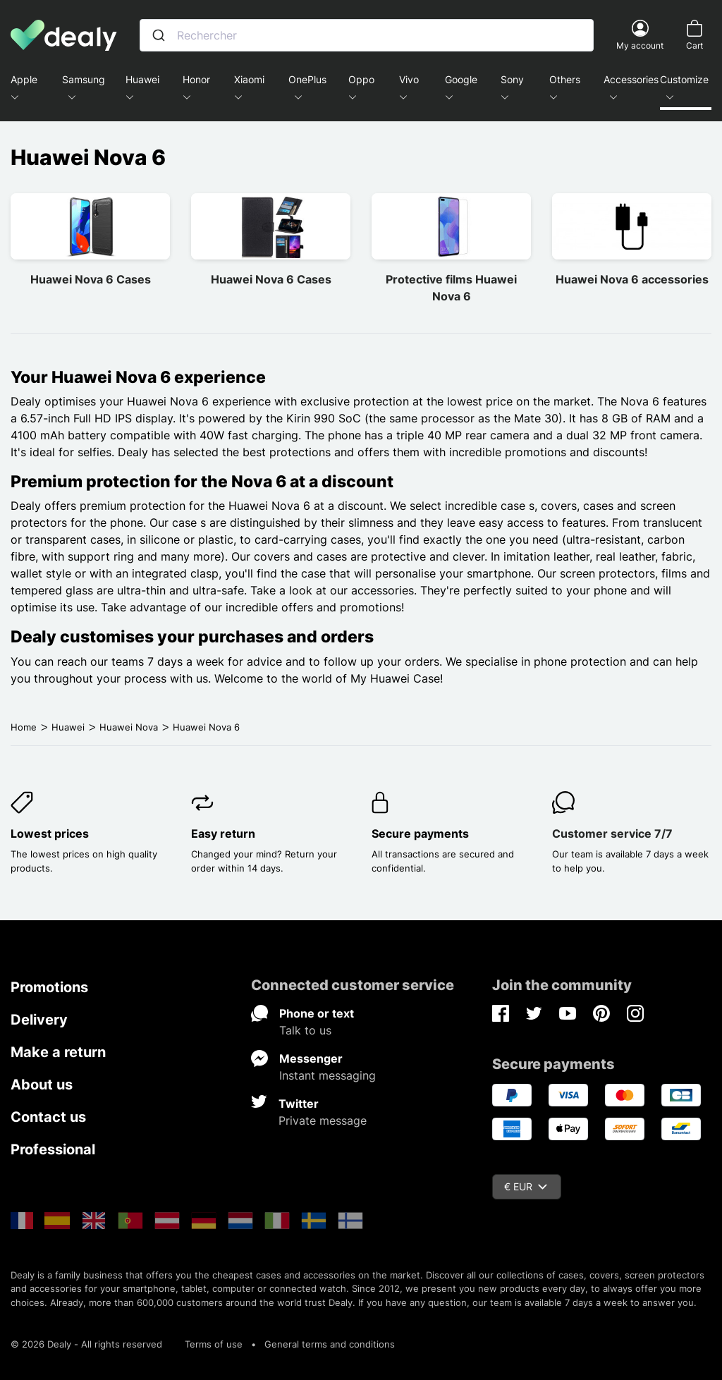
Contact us (48, 1117)
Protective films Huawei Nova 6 (451, 287)
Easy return (223, 833)
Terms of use (214, 1344)
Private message (323, 1120)
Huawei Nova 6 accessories (632, 279)
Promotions (49, 987)
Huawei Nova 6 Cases (90, 279)
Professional (53, 1149)
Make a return (58, 1052)
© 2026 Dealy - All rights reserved (86, 1344)
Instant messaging (327, 1075)
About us (42, 1084)
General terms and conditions (329, 1344)
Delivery (39, 1019)
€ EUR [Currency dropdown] (525, 1186)
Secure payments (420, 833)
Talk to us (305, 1030)
